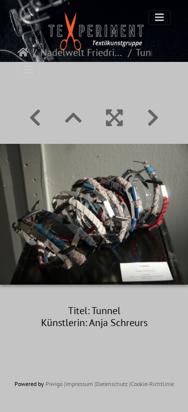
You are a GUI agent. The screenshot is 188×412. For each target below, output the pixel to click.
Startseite (23, 52)
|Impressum (78, 384)
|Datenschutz (111, 384)
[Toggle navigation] (159, 17)
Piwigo (54, 384)
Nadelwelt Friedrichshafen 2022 (82, 52)
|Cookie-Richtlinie (151, 384)
